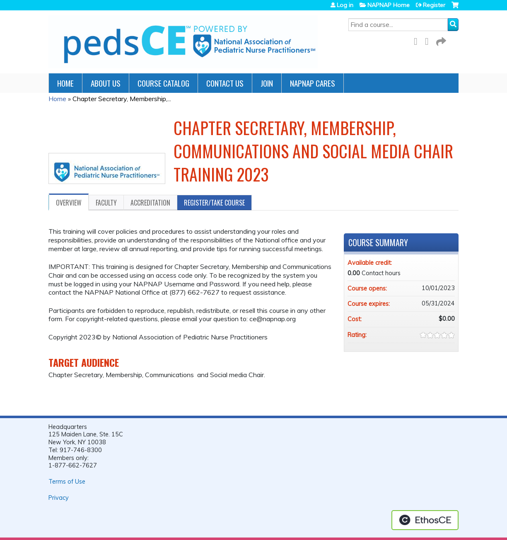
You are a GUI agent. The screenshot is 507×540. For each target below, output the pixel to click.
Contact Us (225, 83)
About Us (106, 83)
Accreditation (150, 203)
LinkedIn (429, 40)
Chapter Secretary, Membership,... (121, 98)
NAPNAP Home (388, 5)
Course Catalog (163, 83)
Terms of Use (66, 481)
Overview (69, 203)
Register (434, 5)
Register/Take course (214, 203)
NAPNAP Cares (312, 83)
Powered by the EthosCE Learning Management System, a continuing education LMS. (425, 520)
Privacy (58, 497)
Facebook (418, 40)
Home (65, 83)
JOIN (267, 83)
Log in (345, 5)
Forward (440, 40)
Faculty (106, 203)
